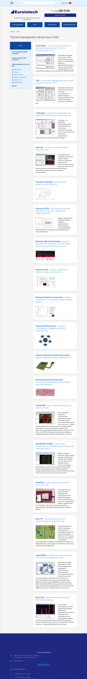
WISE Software (18, 75)
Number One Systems (20, 77)
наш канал (65, 3)
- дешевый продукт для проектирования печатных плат (50, 520)
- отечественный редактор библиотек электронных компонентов (53, 114)
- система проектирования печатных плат (52, 148)
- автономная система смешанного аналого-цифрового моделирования (53, 210)
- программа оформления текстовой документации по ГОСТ (54, 81)
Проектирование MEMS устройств (19, 52)
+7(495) (61, 11)
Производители (69, 25)
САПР (35, 25)
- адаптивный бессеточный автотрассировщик (52, 598)
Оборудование (17, 25)
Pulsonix (16, 72)
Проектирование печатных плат (21, 65)
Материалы (52, 25)
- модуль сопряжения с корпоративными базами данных (54, 299)
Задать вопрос (60, 15)
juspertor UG (17, 80)
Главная (12, 31)
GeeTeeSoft (17, 69)
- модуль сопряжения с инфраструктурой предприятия (50, 328)
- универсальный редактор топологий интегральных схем (54, 556)
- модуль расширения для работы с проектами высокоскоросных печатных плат (53, 243)
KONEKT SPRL (18, 82)
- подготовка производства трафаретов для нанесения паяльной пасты (55, 446)
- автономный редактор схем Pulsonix (51, 183)
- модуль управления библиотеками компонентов (52, 271)
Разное (14, 86)
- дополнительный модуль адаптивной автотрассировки (53, 382)
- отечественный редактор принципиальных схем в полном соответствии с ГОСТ (53, 48)
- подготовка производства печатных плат (53, 406)
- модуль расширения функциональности (54, 356)
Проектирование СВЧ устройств (19, 59)
